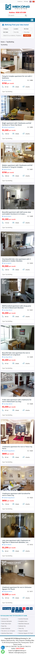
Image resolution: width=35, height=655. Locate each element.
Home (2, 42)
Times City (21, 628)
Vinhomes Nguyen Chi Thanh (25, 633)
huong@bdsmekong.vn (19, 650)
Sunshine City (4, 619)
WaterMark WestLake (23, 623)
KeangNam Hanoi (22, 621)
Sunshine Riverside (23, 619)
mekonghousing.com (20, 652)
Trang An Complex (23, 631)
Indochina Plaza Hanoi (7, 633)
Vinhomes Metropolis (6, 621)
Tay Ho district (7, 263)
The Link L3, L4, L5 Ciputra (8, 631)
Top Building (10, 42)
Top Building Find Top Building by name (13, 615)
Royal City (3, 626)
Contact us (19, 1)
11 (13, 611)
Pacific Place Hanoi (6, 623)
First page (7, 608)
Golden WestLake (5, 628)
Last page (19, 611)
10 (31, 608)
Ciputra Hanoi (7, 80)
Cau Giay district (7, 310)
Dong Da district (7, 591)
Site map (26, 1)
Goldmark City (22, 626)
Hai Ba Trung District (9, 127)
